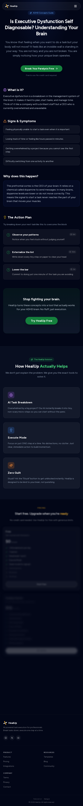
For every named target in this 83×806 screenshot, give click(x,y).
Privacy (6, 782)
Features (7, 757)
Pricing (6, 761)
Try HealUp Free (41, 320)
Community (49, 766)
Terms (6, 777)
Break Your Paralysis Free (41, 68)
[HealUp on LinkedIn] (5, 737)
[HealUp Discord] (18, 737)
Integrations (8, 766)
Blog (46, 761)
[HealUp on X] (12, 737)
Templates (48, 757)
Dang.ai (47, 799)
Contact (7, 787)
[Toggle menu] (75, 6)
